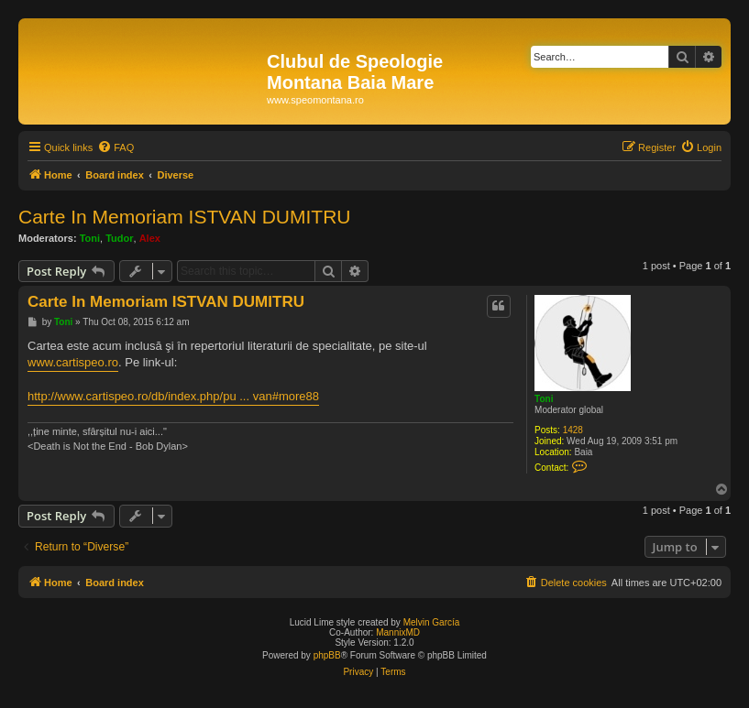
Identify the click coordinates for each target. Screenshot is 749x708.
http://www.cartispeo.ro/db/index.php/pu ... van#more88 (173, 396)
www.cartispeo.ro (73, 362)
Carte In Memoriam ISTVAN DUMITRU (184, 216)
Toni (90, 238)
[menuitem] (115, 147)
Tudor (119, 238)
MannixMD (398, 632)
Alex (149, 238)
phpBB (327, 655)
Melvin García (431, 622)
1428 (573, 430)
